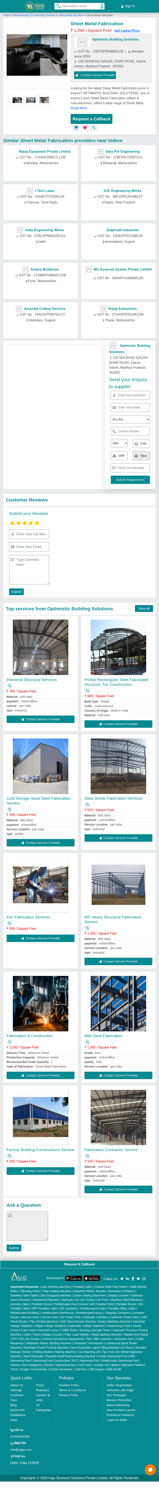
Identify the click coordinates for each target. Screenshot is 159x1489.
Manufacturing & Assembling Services (35, 15)
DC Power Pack (70, 1317)
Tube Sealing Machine (56, 1291)
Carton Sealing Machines (89, 1295)
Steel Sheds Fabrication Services (113, 798)
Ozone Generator (61, 1369)
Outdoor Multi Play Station (111, 1286)
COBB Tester (68, 1330)
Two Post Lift (110, 1351)
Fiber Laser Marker (77, 1334)
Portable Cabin (82, 1286)
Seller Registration (119, 1385)
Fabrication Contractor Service (111, 1150)
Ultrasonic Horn (124, 1338)
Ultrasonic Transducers (88, 1343)
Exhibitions (17, 1414)
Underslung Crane (119, 1325)
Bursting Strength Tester (95, 1330)
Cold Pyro (81, 1369)
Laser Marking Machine (55, 1286)
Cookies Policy (69, 1385)
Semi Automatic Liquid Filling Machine (95, 1347)
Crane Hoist (28, 1330)
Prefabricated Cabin (93, 1308)
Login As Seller (117, 1419)
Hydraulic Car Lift (72, 1299)
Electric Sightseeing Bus (60, 1364)
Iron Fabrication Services (28, 917)
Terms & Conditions (72, 1390)
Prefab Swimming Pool (112, 1356)
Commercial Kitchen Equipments (63, 1338)
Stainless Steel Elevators (127, 1299)
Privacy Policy (68, 1395)
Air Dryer (127, 1347)
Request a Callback (91, 118)
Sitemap (16, 1390)
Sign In (128, 6)
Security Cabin (19, 1304)
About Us (16, 1385)
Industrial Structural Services (32, 679)
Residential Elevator (46, 1299)
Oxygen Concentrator (33, 1369)
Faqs (13, 1419)
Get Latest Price (127, 30)
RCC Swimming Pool (85, 1360)
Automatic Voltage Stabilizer (87, 1325)
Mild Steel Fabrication (103, 1035)
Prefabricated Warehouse (57, 1312)
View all (144, 608)
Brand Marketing (118, 1404)
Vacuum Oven (30, 1317)
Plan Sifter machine (98, 1338)
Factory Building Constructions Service (40, 1150)
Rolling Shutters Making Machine (55, 1351)
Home (6, 15)
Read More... (80, 108)
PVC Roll (18, 1338)
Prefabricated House (89, 1312)
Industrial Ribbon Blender (89, 1291)
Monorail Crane (48, 1330)
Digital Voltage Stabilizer (50, 1325)
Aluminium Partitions (121, 1291)
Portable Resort (126, 1304)
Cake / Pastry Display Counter (43, 1334)
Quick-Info (17, 1409)
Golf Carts (85, 1364)
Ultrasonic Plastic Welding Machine (48, 1343)
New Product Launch (121, 1409)
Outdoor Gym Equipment (26, 1364)
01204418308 (19, 1436)
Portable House (41, 1304)
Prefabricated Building (24, 1312)
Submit (16, 591)
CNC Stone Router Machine (78, 1321)
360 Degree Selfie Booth (105, 1369)
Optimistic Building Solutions (115, 39)
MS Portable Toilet (102, 1304)
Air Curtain (33, 1338)
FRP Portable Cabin (45, 1308)
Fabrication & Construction (30, 1035)
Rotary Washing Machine (114, 1321)
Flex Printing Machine (44, 1321)
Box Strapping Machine (56, 1295)
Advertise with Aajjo (120, 1390)
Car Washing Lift (89, 1351)
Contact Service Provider (95, 75)
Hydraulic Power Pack (125, 1317)
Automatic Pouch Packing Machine (46, 1347)
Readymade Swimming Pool (119, 1360)
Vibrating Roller (30, 1291)
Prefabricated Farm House (71, 1304)
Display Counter (118, 1295)
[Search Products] (56, 6)
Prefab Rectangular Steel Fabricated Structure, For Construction (116, 681)
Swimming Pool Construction (51, 1360)
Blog (13, 1404)
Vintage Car (101, 1364)
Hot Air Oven (50, 1317)
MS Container (69, 1308)
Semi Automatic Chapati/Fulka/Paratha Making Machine (59, 1356)
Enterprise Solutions (120, 1414)
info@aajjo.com (21, 1449)
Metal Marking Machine (107, 1334)
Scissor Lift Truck (97, 1299)
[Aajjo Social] (121, 1278)
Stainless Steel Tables (24, 1295)
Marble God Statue (136, 1334)
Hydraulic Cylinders (95, 1317)
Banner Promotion (119, 1400)
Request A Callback (79, 1264)
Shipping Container (117, 1312)
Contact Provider (41, 172)
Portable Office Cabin (122, 1308)
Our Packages (116, 1395)
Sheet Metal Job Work (71, 15)
